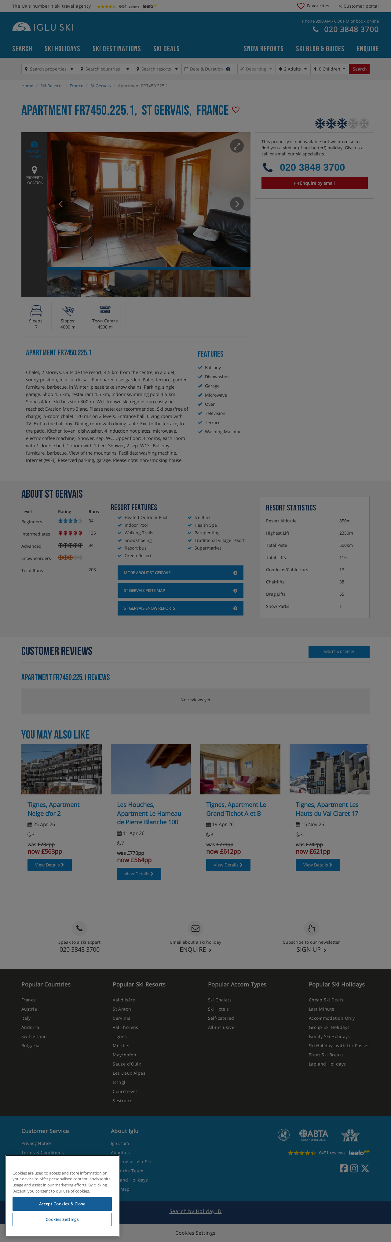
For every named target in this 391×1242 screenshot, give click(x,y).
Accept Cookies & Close (62, 1204)
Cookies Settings (62, 1219)
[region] (62, 1196)
